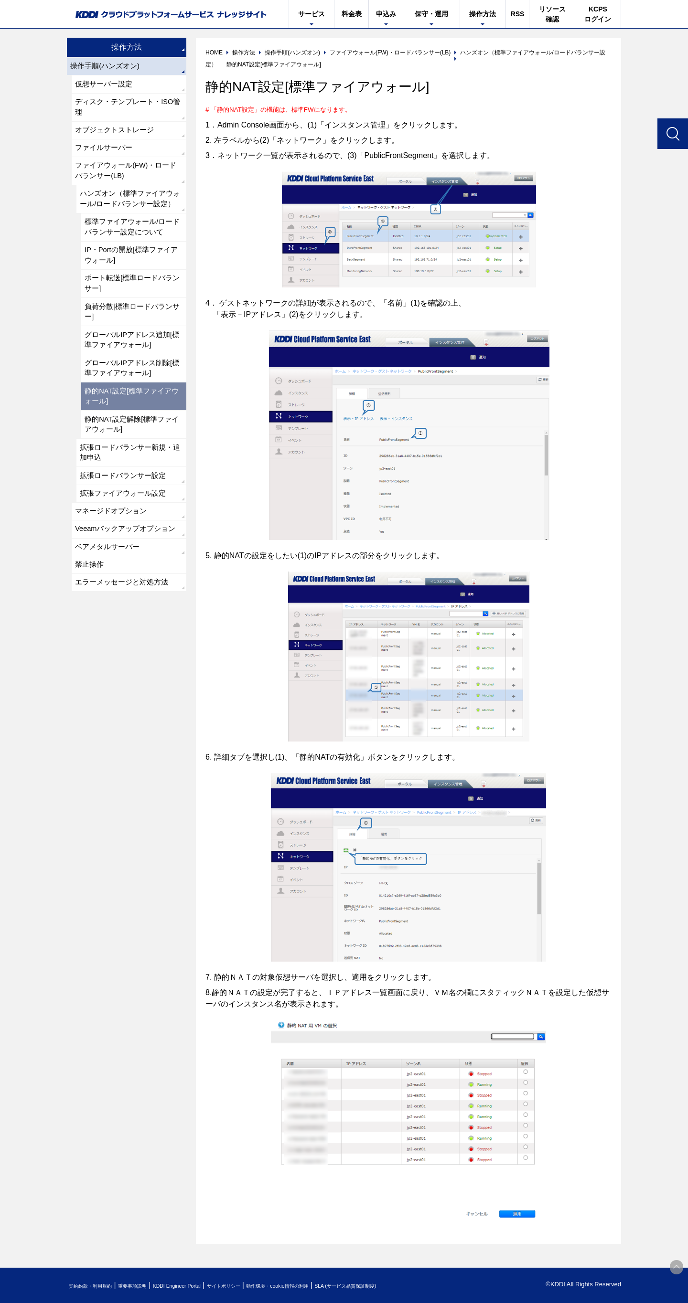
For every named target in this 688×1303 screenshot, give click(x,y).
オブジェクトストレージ (117, 137)
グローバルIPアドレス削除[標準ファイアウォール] (130, 411)
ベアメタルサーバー (109, 619)
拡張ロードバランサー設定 (126, 529)
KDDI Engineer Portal (212, 1285)
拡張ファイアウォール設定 (126, 549)
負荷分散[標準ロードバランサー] (132, 349)
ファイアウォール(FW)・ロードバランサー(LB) (126, 182)
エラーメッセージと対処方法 (125, 658)
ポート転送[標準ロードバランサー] (132, 318)
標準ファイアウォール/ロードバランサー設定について (132, 255)
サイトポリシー (274, 1285)
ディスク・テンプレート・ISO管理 (128, 112)
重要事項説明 (154, 1285)
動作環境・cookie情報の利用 (345, 1285)
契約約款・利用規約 (99, 1285)
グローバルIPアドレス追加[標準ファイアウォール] (130, 380)
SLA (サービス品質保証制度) (434, 1285)
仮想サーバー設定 (106, 87)
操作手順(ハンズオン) (108, 67)
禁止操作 (90, 639)
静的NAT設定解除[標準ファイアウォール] (131, 473)
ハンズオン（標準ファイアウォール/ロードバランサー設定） (130, 218)
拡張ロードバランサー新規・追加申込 (130, 504)
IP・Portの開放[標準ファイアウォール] (131, 287)
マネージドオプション (113, 568)
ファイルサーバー (106, 157)
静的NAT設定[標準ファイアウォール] (131, 442)
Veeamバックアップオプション (125, 594)
